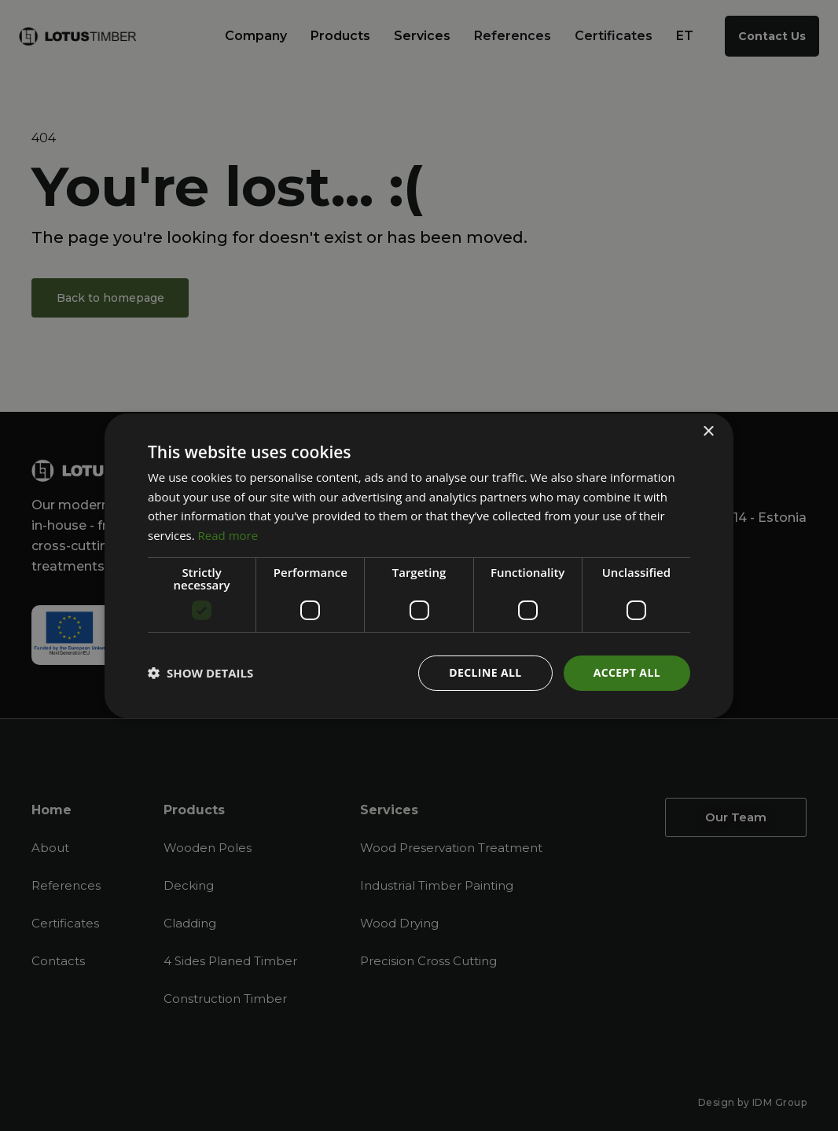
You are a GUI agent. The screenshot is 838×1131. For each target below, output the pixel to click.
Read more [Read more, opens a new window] (228, 535)
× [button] (708, 431)
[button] (200, 673)
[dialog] (419, 565)
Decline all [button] (485, 672)
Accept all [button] (627, 672)
